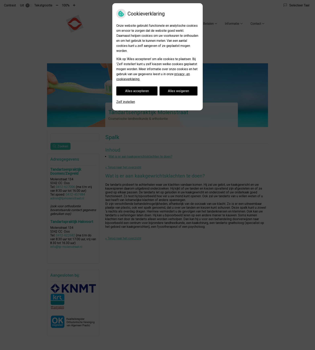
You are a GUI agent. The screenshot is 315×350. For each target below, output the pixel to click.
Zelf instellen (125, 102)
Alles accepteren (137, 91)
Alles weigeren (178, 91)
